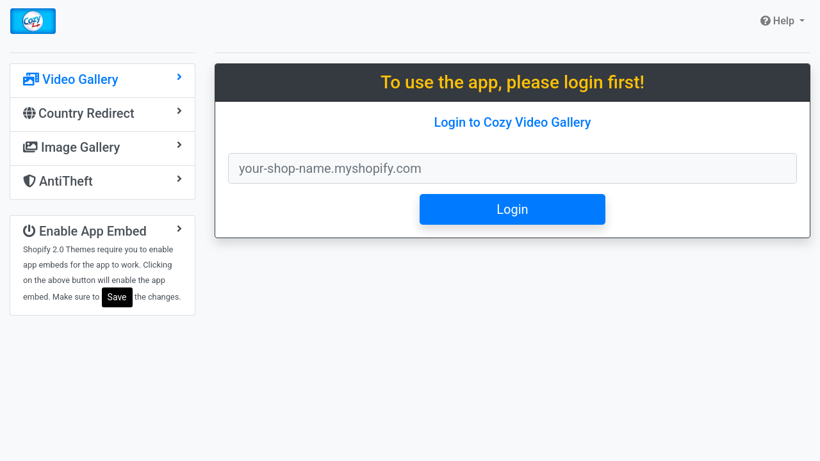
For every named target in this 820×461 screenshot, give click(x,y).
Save (117, 297)
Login (512, 209)
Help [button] (778, 21)
